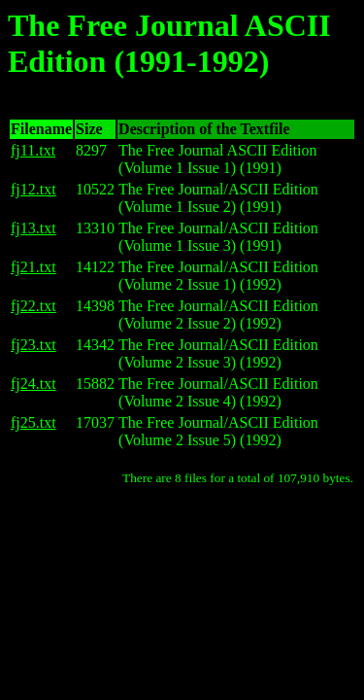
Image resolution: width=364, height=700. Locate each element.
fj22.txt (33, 306)
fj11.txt (33, 150)
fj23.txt (33, 344)
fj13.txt (33, 228)
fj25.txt (33, 422)
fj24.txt (33, 383)
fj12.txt (33, 189)
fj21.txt (33, 267)
